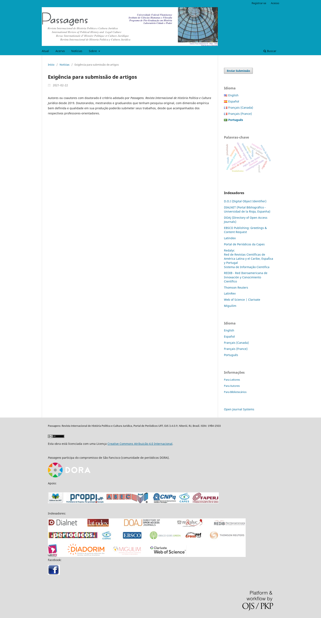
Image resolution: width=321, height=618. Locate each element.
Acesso (275, 3)
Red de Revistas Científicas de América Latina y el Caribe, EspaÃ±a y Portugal (248, 259)
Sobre (93, 51)
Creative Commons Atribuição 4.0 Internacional (139, 444)
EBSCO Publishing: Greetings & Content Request (245, 230)
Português (231, 355)
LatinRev (230, 293)
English (233, 95)
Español (233, 101)
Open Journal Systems (239, 409)
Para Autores (232, 386)
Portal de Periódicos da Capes (244, 244)
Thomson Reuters (236, 287)
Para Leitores (232, 379)
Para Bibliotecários (235, 392)
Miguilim (230, 306)
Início (51, 64)
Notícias (76, 51)
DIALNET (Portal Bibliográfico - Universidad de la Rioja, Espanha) (247, 209)
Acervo (60, 51)
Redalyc (229, 250)
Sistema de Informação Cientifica (246, 267)
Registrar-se (259, 3)
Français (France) (240, 114)
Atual (45, 51)
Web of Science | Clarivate (242, 300)
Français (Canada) (240, 107)
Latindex (230, 238)
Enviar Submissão (238, 71)
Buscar (269, 51)
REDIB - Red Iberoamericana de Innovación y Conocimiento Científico (245, 277)
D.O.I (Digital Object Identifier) (245, 201)
